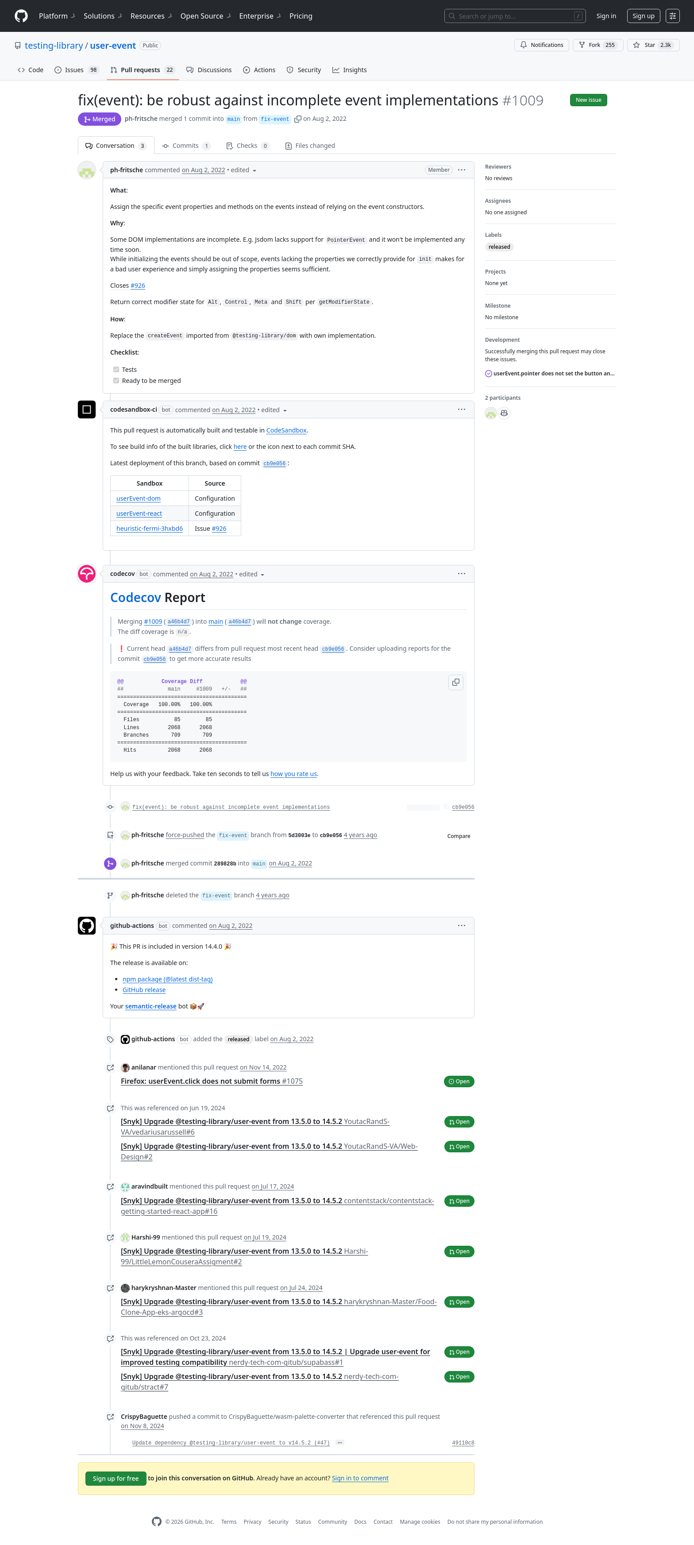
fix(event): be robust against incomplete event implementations (231, 807)
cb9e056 (463, 807)
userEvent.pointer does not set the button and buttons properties (550, 373)
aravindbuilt (149, 1186)
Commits (186, 146)
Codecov (135, 597)
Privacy (253, 1522)
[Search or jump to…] (515, 16)
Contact (383, 1522)
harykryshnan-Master (164, 1287)
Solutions (103, 16)
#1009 (153, 621)
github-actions (132, 925)
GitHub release (144, 989)
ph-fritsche (141, 118)
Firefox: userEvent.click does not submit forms (212, 1081)
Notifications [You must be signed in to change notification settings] (541, 45)
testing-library (54, 45)
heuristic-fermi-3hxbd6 (149, 528)
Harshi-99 (145, 1237)
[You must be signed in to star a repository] (653, 45)
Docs (360, 1522)
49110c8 (463, 1443)
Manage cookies (420, 1522)
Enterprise (260, 16)
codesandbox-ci (133, 409)
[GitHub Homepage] (156, 1521)
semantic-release (151, 1006)
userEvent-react (139, 513)
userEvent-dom (138, 498)
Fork (598, 45)
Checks (248, 146)
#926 (138, 285)
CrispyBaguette (144, 1416)
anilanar (143, 1067)
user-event (113, 45)
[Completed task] (116, 369)
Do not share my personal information (495, 1522)
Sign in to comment (360, 1478)
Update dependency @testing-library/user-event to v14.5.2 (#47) (231, 1443)
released (239, 1039)
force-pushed (185, 834)
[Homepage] (21, 16)
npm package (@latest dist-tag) (167, 979)
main (215, 621)
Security (279, 1522)
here (240, 446)
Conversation (116, 146)
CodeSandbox (286, 430)
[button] (297, 118)
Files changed (310, 145)
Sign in (606, 16)
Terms (229, 1522)
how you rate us (293, 773)
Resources (152, 16)
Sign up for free (116, 1478)
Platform (58, 16)
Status (303, 1522)
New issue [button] (588, 100)
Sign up (644, 16)
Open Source (206, 16)
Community (332, 1522)
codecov (122, 573)
